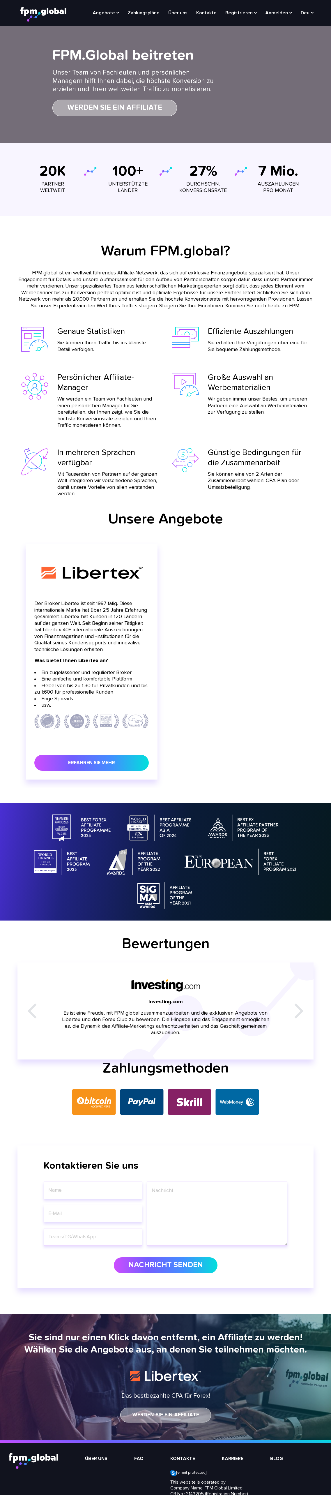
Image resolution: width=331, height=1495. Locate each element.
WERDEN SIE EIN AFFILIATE (165, 1415)
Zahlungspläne (144, 13)
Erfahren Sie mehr (91, 762)
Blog (276, 1459)
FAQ (139, 1459)
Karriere (232, 1459)
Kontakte (206, 13)
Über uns (177, 13)
